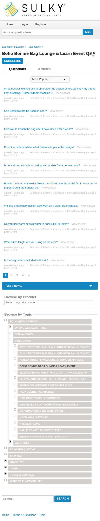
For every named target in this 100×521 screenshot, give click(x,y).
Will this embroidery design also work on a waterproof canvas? (41, 205)
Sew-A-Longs (24, 334)
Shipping (16, 455)
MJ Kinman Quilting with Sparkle (42, 411)
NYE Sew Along (30, 423)
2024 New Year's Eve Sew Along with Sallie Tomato (55, 353)
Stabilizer (17, 462)
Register (40, 24)
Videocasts (34, 46)
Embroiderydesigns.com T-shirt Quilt (46, 385)
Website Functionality (26, 481)
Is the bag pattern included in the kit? (26, 260)
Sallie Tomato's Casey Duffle (40, 430)
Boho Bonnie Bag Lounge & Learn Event (47, 366)
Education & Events (13, 46)
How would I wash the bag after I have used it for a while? (38, 129)
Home (9, 24)
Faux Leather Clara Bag (37, 391)
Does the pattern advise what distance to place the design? (39, 147)
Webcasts (22, 443)
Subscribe (12, 60)
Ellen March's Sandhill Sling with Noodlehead (53, 379)
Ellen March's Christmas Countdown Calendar (53, 372)
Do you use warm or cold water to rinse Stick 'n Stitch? (36, 223)
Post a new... (13, 285)
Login (24, 24)
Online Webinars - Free (31, 328)
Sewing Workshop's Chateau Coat (43, 436)
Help (42, 514)
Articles (44, 69)
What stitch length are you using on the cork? (31, 242)
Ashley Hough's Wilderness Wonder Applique (52, 359)
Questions (17, 69)
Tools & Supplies (22, 475)
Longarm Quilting (22, 449)
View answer (63, 93)
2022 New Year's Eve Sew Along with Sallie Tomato (55, 347)
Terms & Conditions (24, 514)
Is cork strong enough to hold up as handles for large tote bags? (42, 165)
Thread (15, 468)
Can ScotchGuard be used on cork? (25, 110)
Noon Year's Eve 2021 (34, 417)
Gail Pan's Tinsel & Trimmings (40, 398)
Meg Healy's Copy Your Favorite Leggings (49, 404)
